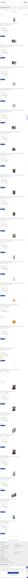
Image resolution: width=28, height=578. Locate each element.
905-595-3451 (7, 560)
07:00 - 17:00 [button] (25, 1)
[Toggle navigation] (1, 2)
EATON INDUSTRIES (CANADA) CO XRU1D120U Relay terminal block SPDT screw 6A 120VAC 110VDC (12, 283)
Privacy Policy (17, 544)
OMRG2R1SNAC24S (3, 455)
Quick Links (14, 550)
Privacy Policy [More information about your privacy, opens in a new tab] (21, 570)
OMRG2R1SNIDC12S (3, 520)
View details (2, 382)
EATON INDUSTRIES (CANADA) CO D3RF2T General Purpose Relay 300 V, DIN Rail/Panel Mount (12, 88)
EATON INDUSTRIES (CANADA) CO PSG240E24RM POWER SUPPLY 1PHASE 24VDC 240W (11, 261)
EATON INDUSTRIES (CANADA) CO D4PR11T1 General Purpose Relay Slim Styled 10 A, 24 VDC (11, 153)
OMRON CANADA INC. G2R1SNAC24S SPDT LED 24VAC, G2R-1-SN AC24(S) (9, 456)
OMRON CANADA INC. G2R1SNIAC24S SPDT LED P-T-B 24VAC (8, 499)
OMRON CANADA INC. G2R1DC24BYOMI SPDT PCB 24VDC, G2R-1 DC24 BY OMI (10, 369)
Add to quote (3, 317)
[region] (13, 571)
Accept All (13, 572)
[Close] (25, 567)
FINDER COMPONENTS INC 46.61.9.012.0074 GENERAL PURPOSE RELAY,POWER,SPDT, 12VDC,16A (11, 326)
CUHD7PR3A (2, 239)
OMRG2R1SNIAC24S (3, 498)
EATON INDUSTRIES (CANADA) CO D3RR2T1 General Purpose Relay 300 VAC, (10, 131)
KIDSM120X (1, 347)
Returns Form (17, 553)
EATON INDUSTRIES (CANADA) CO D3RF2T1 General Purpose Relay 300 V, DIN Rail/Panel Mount (12, 110)
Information (14, 542)
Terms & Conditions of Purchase (19, 545)
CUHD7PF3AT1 (2, 217)
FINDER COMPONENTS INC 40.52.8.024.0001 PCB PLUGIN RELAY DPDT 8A (9, 304)
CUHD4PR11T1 (2, 152)
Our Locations (3, 553)
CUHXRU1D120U (2, 282)
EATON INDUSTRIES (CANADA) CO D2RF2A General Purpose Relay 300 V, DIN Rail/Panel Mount (12, 45)
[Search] (14, 5)
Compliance (2, 544)
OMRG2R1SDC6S (2, 412)
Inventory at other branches (4, 30)
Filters (7, 9)
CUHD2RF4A (2, 66)
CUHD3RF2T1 (2, 109)
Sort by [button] (20, 9)
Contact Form (3, 554)
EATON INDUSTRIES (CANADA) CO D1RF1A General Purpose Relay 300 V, (9, 23)
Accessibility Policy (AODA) (4, 548)
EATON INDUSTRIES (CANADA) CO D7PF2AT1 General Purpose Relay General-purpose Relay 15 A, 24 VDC (13, 196)
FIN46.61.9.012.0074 (2, 325)
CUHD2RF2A (2, 44)
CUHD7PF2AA (2, 174)
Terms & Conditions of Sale (5, 545)
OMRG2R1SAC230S (2, 390)
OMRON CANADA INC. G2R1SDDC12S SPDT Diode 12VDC (7, 434)
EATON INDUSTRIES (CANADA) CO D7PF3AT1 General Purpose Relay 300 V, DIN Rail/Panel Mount (12, 218)
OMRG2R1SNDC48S (3, 477)
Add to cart (2, 36)
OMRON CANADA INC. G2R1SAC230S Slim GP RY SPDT (7, 391)
